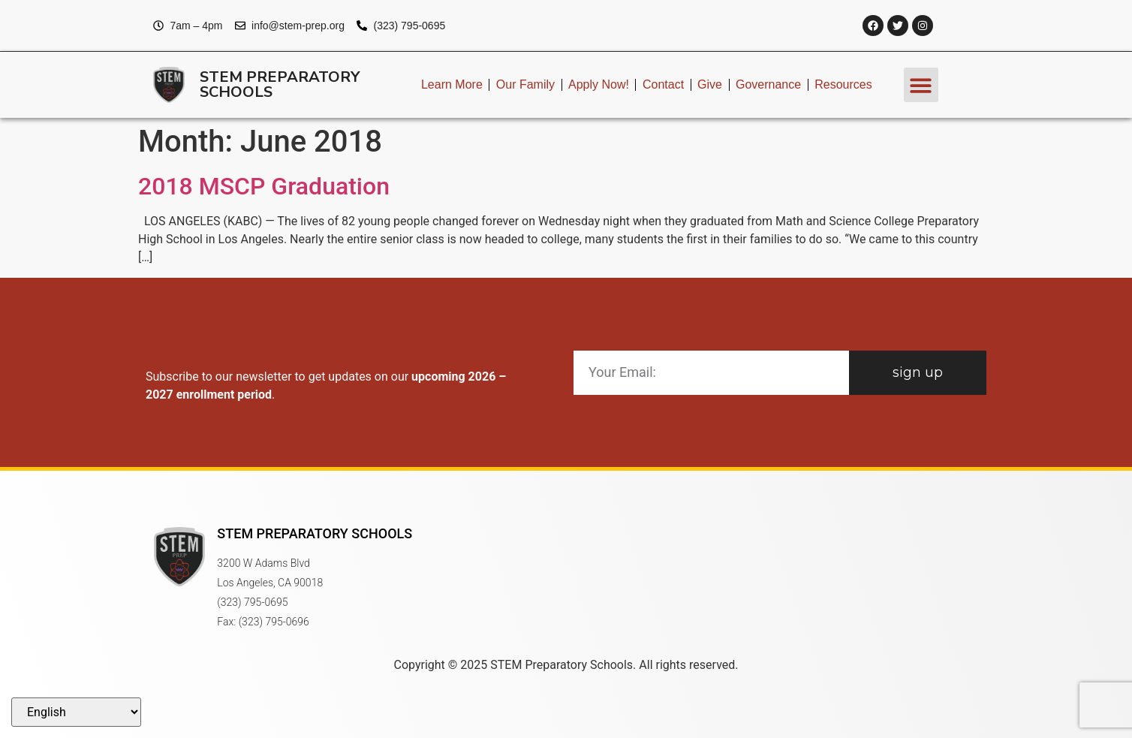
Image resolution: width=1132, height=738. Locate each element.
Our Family (525, 84)
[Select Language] (76, 712)
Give (709, 84)
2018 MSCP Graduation (264, 186)
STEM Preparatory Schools (280, 84)
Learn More (452, 84)
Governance (768, 84)
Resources (843, 84)
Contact (663, 84)
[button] (921, 85)
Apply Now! (598, 84)
